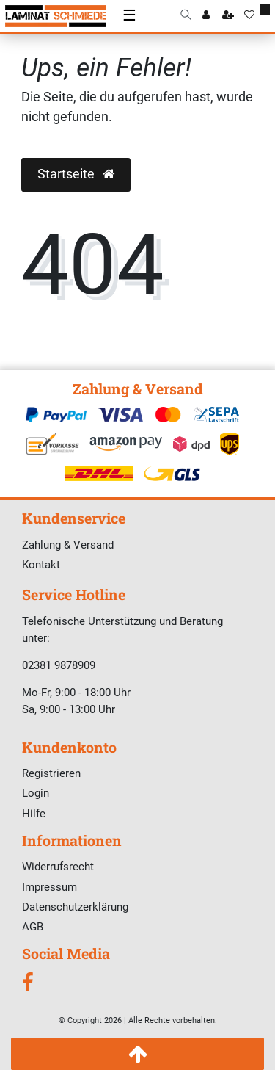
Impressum (49, 887)
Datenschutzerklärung (75, 907)
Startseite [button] (75, 174)
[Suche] (186, 15)
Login (35, 793)
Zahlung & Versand (68, 545)
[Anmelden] (206, 16)
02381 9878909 (58, 665)
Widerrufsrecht (58, 866)
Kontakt (41, 564)
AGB (32, 926)
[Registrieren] (228, 16)
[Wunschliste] (249, 16)
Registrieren (51, 773)
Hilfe (33, 813)
